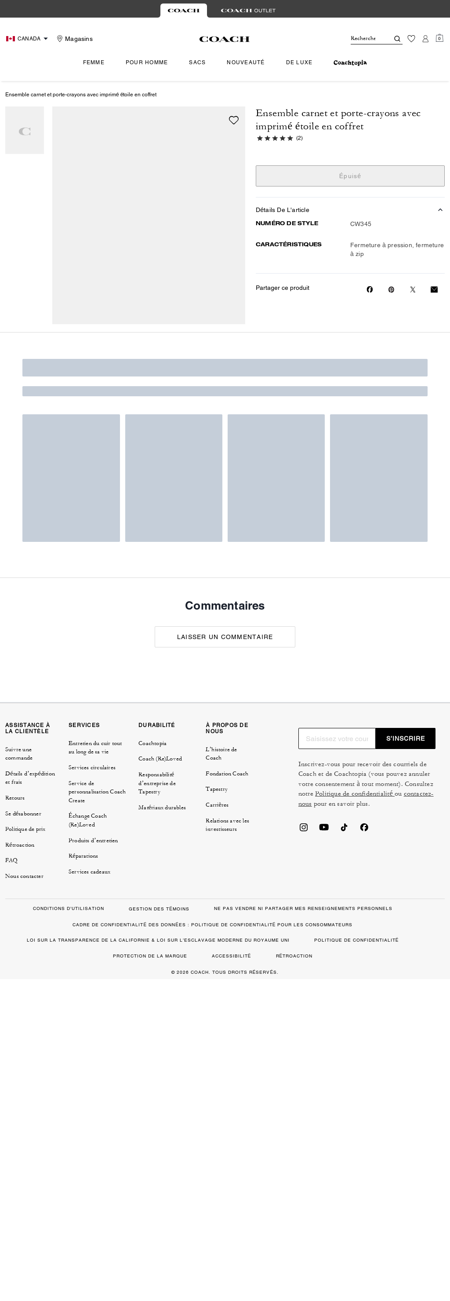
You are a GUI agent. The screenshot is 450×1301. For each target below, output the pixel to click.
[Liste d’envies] (411, 38)
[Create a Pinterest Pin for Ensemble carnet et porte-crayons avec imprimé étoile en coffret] (391, 289)
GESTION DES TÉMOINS (159, 909)
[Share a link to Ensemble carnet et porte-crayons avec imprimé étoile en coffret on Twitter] (412, 289)
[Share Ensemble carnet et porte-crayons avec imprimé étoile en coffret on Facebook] (369, 289)
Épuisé (350, 175)
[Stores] (73, 38)
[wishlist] (233, 120)
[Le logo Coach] (225, 39)
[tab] (183, 11)
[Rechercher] (363, 38)
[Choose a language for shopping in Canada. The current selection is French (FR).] (28, 38)
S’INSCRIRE (405, 738)
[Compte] (425, 38)
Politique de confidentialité (355, 793)
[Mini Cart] (439, 38)
